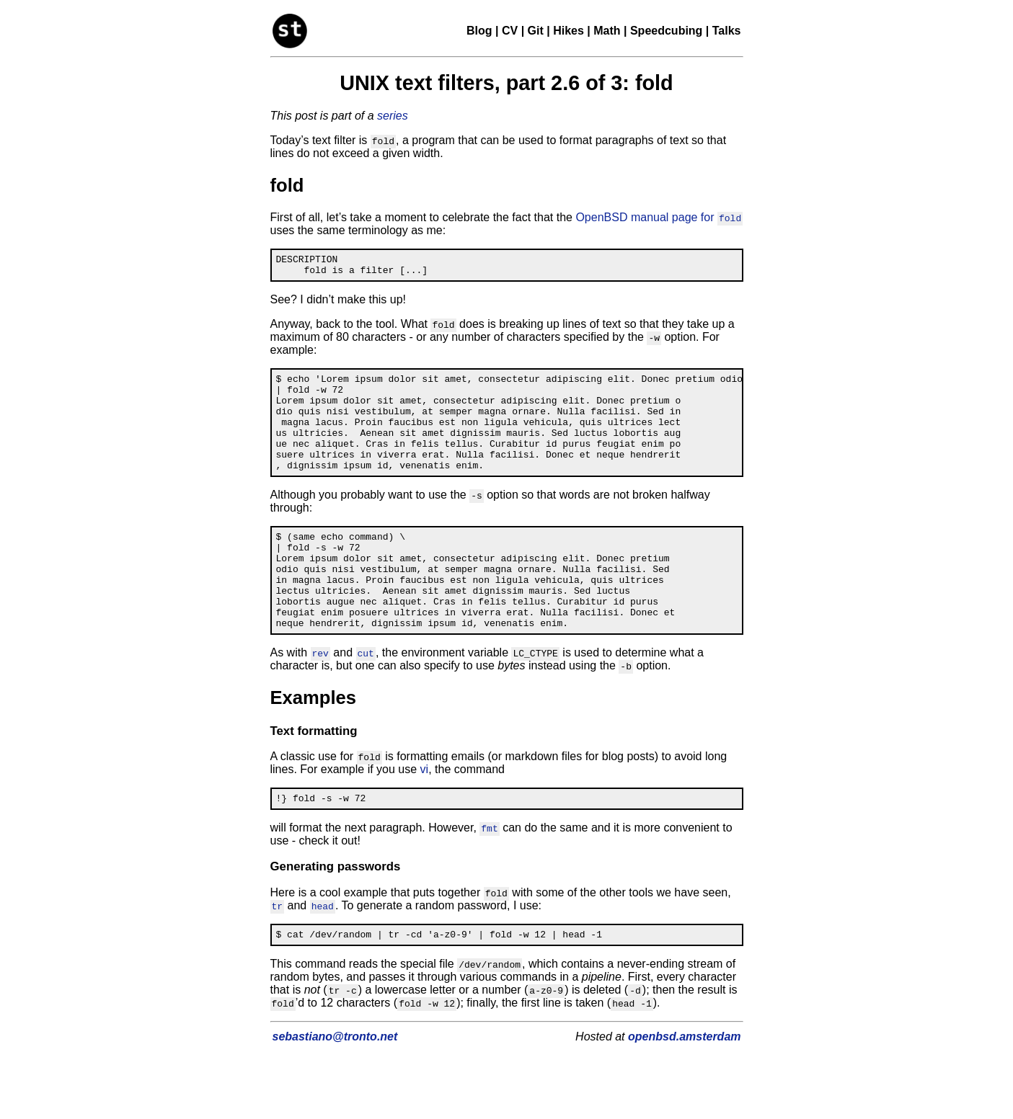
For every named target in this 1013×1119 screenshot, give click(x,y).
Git (536, 30)
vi (424, 812)
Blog (479, 30)
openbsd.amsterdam (684, 1084)
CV (510, 30)
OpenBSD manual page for (659, 217)
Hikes (568, 30)
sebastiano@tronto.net (335, 1084)
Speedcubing (666, 30)
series (392, 116)
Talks (726, 30)
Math (606, 30)
